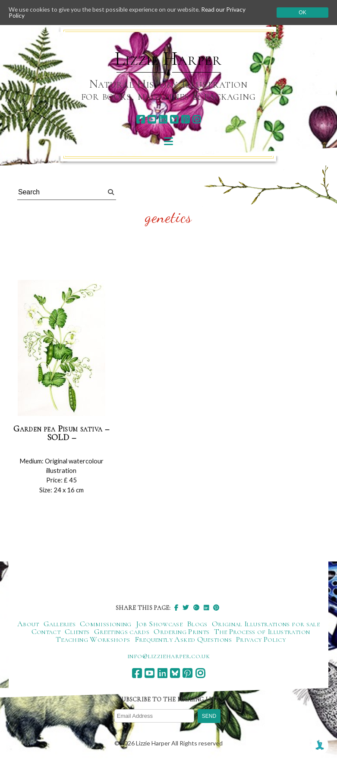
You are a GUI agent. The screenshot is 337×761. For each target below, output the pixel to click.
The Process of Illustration (262, 632)
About (28, 624)
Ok (302, 13)
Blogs (197, 624)
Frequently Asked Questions (183, 639)
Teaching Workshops (93, 639)
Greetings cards (121, 632)
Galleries (60, 624)
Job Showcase (159, 624)
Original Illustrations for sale (266, 624)
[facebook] (140, 119)
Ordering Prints (181, 632)
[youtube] (152, 119)
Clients (77, 632)
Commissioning (106, 624)
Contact (46, 632)
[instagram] (196, 119)
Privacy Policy (261, 639)
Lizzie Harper (168, 58)
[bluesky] (174, 119)
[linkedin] (163, 119)
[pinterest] (185, 119)
